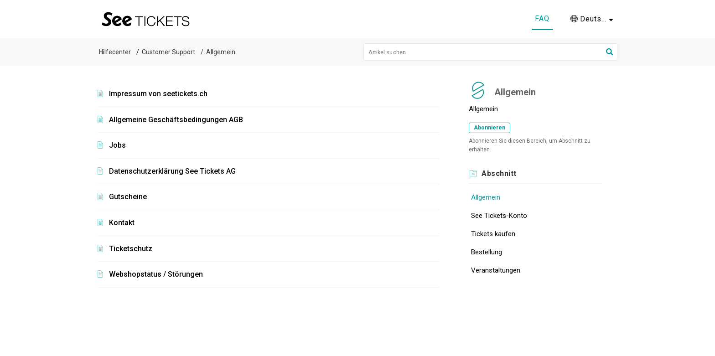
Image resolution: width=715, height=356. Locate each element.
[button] (591, 19)
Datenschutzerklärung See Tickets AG (172, 171)
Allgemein (485, 197)
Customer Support (168, 52)
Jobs (117, 145)
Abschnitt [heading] (499, 173)
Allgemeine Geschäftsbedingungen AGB (176, 119)
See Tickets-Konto (499, 216)
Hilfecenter (115, 52)
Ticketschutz (130, 248)
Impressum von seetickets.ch (158, 93)
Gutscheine (128, 196)
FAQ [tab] (542, 18)
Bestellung (486, 252)
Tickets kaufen (493, 234)
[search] (490, 52)
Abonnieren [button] (489, 127)
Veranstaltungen (495, 270)
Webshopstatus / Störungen (156, 274)
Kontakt (122, 222)
